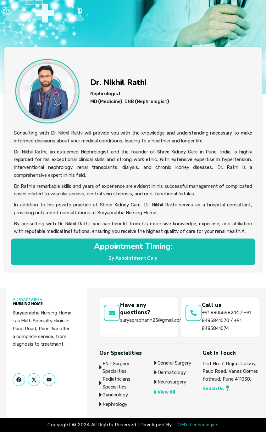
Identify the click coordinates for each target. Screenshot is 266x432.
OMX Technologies (198, 425)
